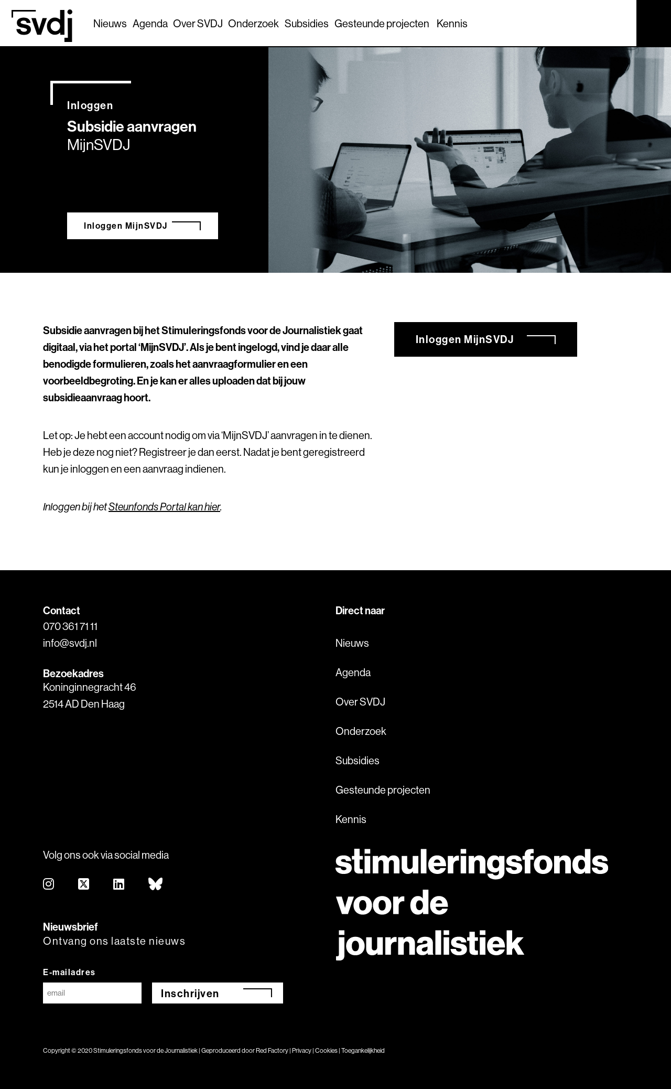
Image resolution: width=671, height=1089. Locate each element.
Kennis (452, 23)
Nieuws (110, 23)
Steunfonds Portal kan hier (164, 506)
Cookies (326, 1050)
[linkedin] (119, 884)
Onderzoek (253, 23)
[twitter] (84, 884)
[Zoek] (619, 22)
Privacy (301, 1050)
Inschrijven (190, 993)
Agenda (150, 23)
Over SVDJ (198, 23)
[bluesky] (156, 884)
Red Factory (272, 1050)
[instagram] (49, 884)
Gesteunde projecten (381, 23)
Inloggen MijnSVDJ (126, 225)
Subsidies (307, 23)
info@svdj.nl (70, 642)
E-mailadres (69, 972)
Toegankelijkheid (363, 1050)
